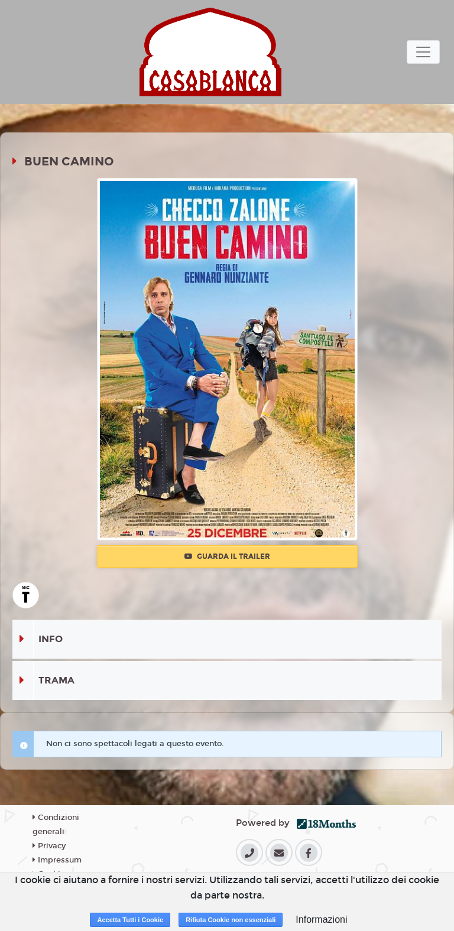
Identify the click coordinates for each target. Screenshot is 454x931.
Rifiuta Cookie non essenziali (230, 919)
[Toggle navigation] (423, 52)
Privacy (49, 846)
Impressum (57, 860)
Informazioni (321, 919)
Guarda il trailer (227, 556)
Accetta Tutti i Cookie (130, 919)
